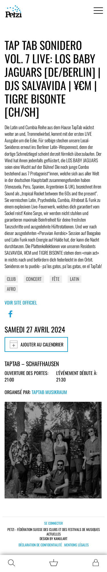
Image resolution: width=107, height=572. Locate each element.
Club (11, 278)
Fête (56, 278)
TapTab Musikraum (49, 392)
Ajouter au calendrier (36, 344)
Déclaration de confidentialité (40, 545)
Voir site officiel (21, 302)
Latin (74, 278)
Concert (34, 278)
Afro (11, 288)
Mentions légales (76, 545)
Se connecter (53, 523)
